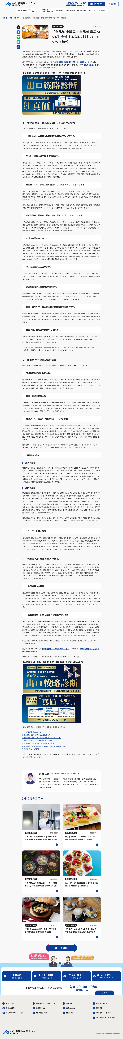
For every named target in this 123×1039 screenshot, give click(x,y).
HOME (4, 18)
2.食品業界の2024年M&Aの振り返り (36, 735)
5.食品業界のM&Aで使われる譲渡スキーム (38, 743)
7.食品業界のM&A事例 (30, 749)
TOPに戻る (105, 993)
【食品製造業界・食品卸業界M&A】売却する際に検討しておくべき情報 (44, 18)
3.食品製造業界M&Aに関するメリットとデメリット (41, 738)
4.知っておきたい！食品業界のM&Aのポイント (39, 740)
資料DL (113, 4)
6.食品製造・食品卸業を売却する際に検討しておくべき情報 (44, 746)
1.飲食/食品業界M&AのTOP (33, 732)
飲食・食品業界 (14, 18)
